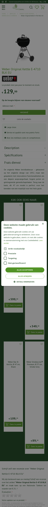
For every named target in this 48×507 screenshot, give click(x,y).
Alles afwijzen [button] (25, 276)
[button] (24, 282)
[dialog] (24, 253)
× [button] (43, 224)
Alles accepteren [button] (25, 270)
